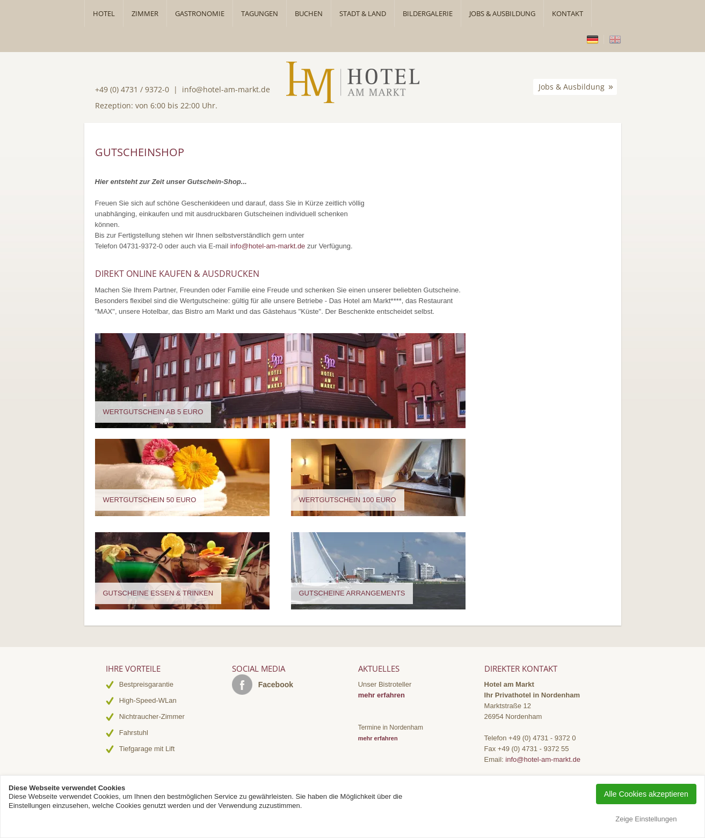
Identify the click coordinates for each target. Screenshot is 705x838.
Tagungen (259, 13)
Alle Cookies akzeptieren (646, 794)
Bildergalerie (428, 13)
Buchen (309, 13)
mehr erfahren (381, 695)
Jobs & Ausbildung (502, 13)
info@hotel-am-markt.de (226, 89)
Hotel (104, 13)
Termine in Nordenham (390, 727)
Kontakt (567, 13)
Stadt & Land (362, 13)
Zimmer (145, 13)
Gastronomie (199, 13)
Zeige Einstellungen (646, 819)
